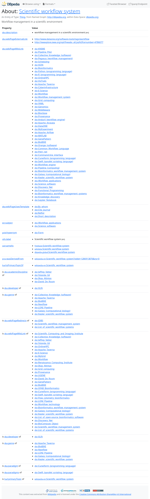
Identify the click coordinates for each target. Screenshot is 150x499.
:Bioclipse (41, 113)
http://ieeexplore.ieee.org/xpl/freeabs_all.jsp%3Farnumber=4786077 (69, 42)
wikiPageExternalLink (14, 39)
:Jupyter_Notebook (45, 200)
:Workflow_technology (47, 404)
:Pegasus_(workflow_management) (54, 58)
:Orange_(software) (46, 145)
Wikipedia (52, 494)
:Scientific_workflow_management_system (57, 323)
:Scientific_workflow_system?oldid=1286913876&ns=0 (67, 258)
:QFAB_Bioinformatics (47, 388)
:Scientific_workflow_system (54, 265)
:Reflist (39, 213)
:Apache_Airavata (45, 122)
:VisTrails (40, 81)
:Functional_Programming (49, 190)
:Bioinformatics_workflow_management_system (60, 171)
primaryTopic (12, 479)
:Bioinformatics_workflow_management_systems (61, 193)
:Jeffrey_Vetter (43, 271)
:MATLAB (41, 135)
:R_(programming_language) (50, 74)
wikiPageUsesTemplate (15, 206)
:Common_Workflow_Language (52, 148)
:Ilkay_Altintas (43, 278)
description (9, 32)
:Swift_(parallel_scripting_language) (54, 161)
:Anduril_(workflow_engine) (50, 119)
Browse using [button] (31, 4)
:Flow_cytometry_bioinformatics (52, 397)
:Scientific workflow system (52, 245)
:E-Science (41, 90)
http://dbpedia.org (56, 17)
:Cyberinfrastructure (46, 87)
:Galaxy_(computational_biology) (52, 174)
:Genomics (41, 106)
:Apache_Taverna (45, 84)
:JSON (39, 64)
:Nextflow (41, 304)
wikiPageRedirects (15, 320)
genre (9, 294)
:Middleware (42, 109)
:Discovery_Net (44, 187)
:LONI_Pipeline (43, 307)
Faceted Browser (116, 4)
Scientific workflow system (49, 11)
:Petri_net (41, 151)
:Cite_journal (42, 209)
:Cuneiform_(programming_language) (55, 158)
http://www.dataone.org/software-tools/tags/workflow (62, 39)
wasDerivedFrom (13, 258)
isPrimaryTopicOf (12, 265)
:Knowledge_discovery (47, 196)
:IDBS (39, 320)
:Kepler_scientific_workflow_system (54, 177)
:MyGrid (40, 356)
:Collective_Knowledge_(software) (53, 55)
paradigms (11, 472)
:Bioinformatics (44, 68)
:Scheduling (42, 61)
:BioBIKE (40, 142)
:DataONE (41, 126)
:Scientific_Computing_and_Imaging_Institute (59, 333)
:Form (39, 232)
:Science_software (45, 183)
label (6, 239)
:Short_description (45, 216)
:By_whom (41, 206)
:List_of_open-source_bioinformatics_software (59, 417)
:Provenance (42, 116)
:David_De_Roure (45, 281)
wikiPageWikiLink (12, 48)
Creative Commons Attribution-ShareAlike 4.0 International (105, 494)
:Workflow (41, 93)
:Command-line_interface (49, 155)
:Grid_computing (44, 100)
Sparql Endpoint (138, 4)
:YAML (39, 103)
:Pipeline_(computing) (47, 167)
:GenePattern (43, 138)
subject (7, 222)
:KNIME (40, 48)
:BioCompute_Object (46, 423)
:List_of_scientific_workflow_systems (54, 327)
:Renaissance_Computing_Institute (53, 362)
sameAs (8, 245)
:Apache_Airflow (44, 132)
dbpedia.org (92, 17)
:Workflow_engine (45, 164)
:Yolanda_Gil (42, 275)
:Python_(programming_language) (53, 71)
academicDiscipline (15, 271)
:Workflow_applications (48, 180)
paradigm (11, 465)
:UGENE (40, 375)
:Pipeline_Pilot (43, 52)
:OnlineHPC (42, 77)
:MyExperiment (44, 129)
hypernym (9, 232)
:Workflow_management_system (52, 97)
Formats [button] (48, 4)
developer (11, 288)
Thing (22, 17)
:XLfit (39, 288)
